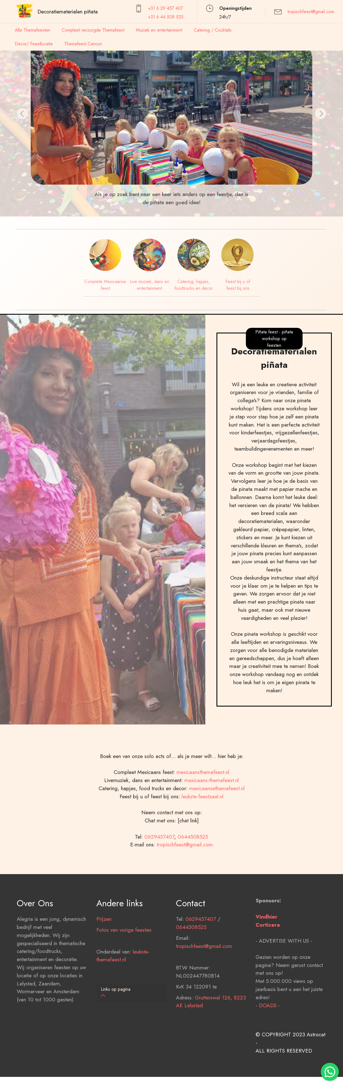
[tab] (131, 993)
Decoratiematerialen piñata (67, 11)
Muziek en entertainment (159, 30)
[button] (22, 113)
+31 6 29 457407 (165, 8)
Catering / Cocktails (213, 30)
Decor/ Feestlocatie (34, 44)
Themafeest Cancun (83, 44)
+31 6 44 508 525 (166, 17)
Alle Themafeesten (32, 30)
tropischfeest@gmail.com (310, 11)
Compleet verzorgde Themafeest (93, 30)
